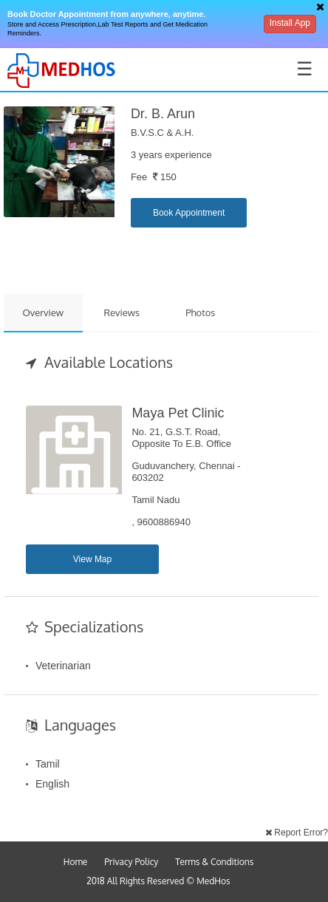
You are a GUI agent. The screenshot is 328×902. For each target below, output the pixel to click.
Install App (290, 23)
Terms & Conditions (214, 861)
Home (76, 861)
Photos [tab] (200, 312)
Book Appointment (189, 213)
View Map (92, 559)
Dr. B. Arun (163, 113)
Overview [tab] (43, 312)
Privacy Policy (131, 861)
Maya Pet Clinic (177, 413)
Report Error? (296, 832)
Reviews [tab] (121, 312)
